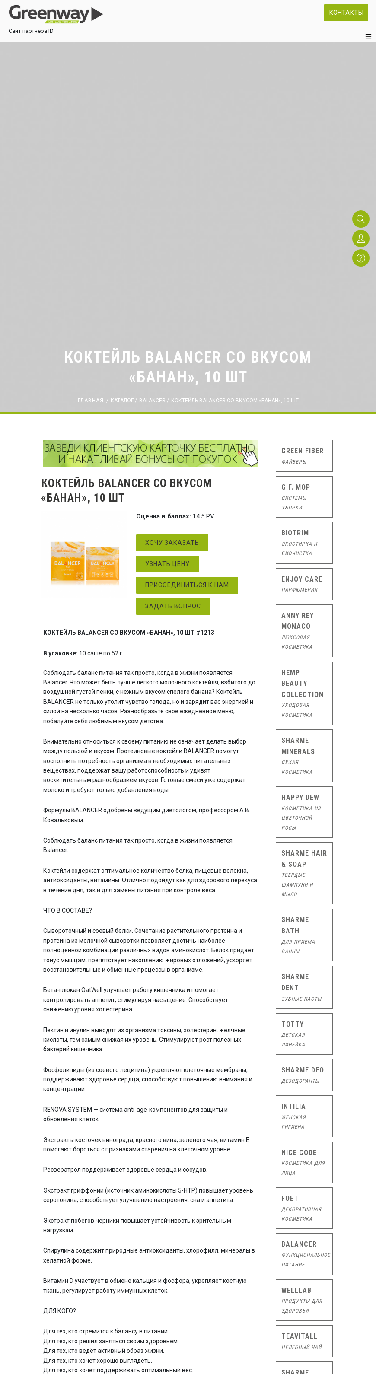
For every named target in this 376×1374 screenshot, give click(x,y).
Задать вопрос (173, 606)
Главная (91, 401)
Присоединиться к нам (187, 585)
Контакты (346, 12)
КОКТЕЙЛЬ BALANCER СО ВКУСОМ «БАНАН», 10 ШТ (235, 401)
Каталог (122, 401)
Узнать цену (167, 563)
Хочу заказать (172, 542)
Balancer (152, 401)
